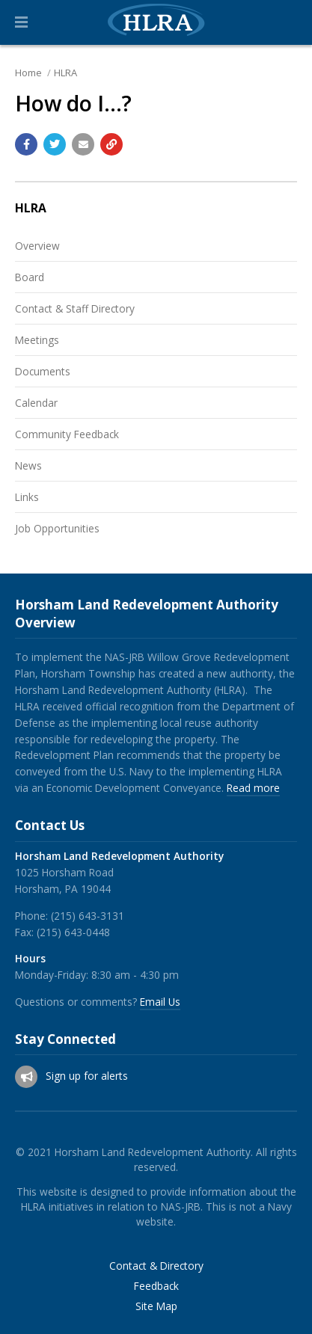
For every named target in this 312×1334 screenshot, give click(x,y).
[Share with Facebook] (26, 144)
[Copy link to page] (111, 144)
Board (29, 277)
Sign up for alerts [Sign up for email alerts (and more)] (87, 1076)
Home (28, 72)
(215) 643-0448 (73, 932)
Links (27, 497)
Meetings (37, 340)
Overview (37, 246)
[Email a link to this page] (83, 144)
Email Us (160, 1002)
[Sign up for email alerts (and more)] (26, 1077)
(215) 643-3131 (87, 916)
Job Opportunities (57, 528)
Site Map (156, 1306)
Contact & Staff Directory (75, 308)
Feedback (156, 1286)
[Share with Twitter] (54, 144)
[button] (21, 22)
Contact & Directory (156, 1266)
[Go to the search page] (288, 22)
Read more (253, 788)
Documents (42, 371)
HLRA (65, 72)
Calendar (36, 403)
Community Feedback (67, 434)
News (28, 465)
